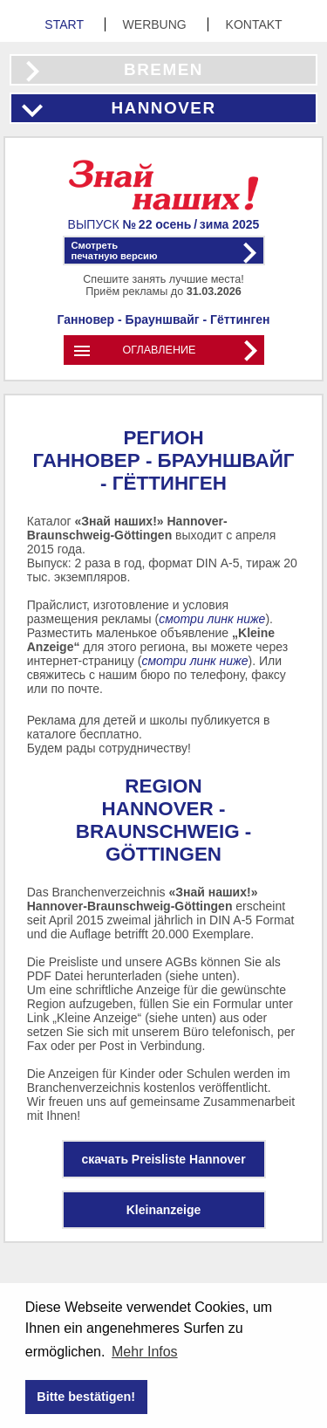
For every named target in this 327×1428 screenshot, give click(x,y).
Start (65, 24)
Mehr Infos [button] (145, 1351)
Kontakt (254, 24)
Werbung (156, 24)
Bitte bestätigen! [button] (86, 1397)
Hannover (163, 108)
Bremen (163, 69)
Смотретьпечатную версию (115, 250)
